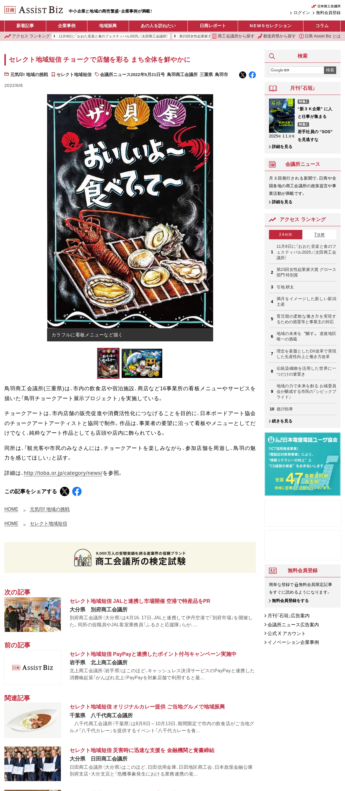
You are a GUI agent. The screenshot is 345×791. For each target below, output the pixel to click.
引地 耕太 (285, 287)
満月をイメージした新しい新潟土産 (306, 302)
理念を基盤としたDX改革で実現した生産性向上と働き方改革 (306, 354)
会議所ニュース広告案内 (293, 624)
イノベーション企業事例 (293, 642)
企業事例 (66, 25)
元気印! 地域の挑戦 (29, 74)
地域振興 (108, 25)
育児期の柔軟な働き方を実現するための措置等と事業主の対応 (306, 319)
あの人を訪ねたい (158, 25)
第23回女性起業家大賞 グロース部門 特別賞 (306, 272)
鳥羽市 (221, 74)
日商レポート (213, 25)
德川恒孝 (285, 409)
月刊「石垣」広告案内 (289, 615)
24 (285, 234)
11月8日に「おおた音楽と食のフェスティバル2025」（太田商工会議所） (113, 36)
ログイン (302, 13)
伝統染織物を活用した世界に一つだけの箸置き (306, 371)
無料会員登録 (328, 13)
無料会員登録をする (290, 601)
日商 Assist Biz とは (320, 36)
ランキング (27, 36)
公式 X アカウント (287, 633)
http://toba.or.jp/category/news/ (63, 473)
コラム (322, 25)
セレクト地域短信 (74, 74)
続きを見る (282, 421)
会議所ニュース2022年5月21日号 (132, 74)
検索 (330, 70)
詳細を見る (282, 147)
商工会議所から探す (233, 36)
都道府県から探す (277, 36)
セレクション (270, 26)
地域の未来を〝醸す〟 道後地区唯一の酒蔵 (306, 336)
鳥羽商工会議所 (182, 74)
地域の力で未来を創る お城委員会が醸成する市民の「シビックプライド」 (306, 392)
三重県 (206, 74)
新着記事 (25, 25)
